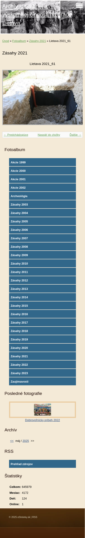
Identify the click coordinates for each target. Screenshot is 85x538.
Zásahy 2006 (19, 230)
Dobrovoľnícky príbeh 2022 (42, 420)
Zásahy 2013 (19, 289)
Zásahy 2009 (19, 255)
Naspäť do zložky (49, 134)
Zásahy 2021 (37, 41)
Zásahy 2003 (19, 204)
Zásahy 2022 (19, 364)
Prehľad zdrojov (22, 464)
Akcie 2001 (18, 179)
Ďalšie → (75, 134)
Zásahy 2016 (19, 314)
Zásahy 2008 (19, 246)
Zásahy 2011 (19, 272)
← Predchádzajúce (16, 134)
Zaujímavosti (19, 381)
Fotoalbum (19, 41)
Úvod (5, 41)
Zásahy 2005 (19, 221)
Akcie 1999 (18, 162)
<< (12, 441)
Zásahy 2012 (19, 280)
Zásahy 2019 (19, 339)
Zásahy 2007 (19, 238)
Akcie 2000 (18, 170)
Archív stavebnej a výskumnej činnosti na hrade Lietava (37, 14)
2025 (25, 441)
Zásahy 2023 (19, 373)
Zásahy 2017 (19, 322)
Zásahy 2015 (19, 305)
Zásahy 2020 (19, 348)
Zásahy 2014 (19, 297)
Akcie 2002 (18, 187)
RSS (34, 517)
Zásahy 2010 (19, 263)
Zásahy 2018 (19, 331)
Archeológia (19, 196)
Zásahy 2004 (19, 213)
